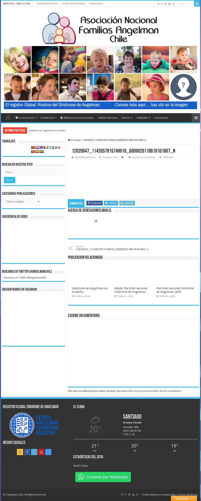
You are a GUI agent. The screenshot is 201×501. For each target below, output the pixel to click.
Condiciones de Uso (47, 3)
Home (8, 117)
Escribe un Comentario (144, 157)
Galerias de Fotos (108, 117)
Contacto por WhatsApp (107, 477)
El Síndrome (47, 117)
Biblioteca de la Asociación (77, 117)
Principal (74, 140)
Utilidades (142, 117)
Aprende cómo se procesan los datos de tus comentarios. (149, 390)
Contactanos (96, 3)
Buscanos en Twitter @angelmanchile (27, 272)
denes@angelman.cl (85, 157)
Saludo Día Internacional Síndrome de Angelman (130, 290)
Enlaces (126, 117)
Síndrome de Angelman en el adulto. (47, 130)
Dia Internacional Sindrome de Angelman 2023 (175, 290)
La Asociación (25, 117)
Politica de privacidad (73, 3)
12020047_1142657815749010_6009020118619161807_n (112, 248)
